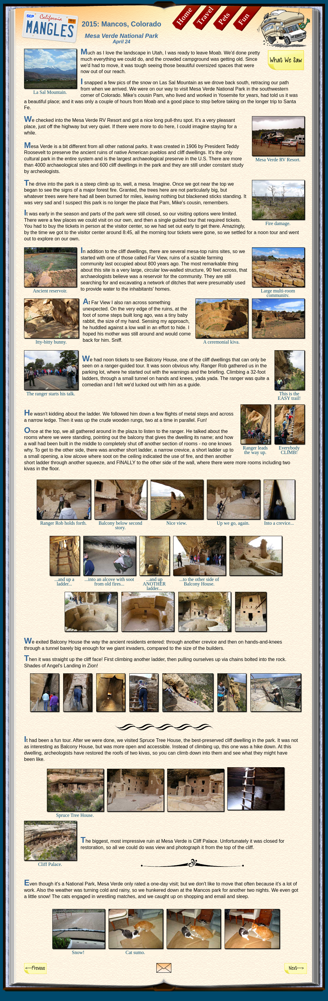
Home (186, 17)
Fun (247, 18)
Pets (227, 18)
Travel (207, 17)
